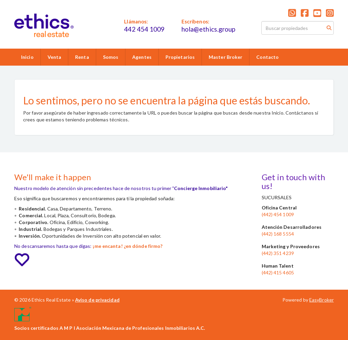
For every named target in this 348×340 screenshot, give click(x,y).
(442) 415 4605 (278, 272)
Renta (82, 57)
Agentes (142, 57)
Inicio (27, 57)
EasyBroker (321, 300)
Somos (111, 57)
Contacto (267, 57)
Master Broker (225, 57)
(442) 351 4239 (278, 253)
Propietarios (180, 57)
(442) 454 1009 (278, 214)
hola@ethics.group (208, 29)
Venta (55, 57)
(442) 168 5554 (278, 234)
